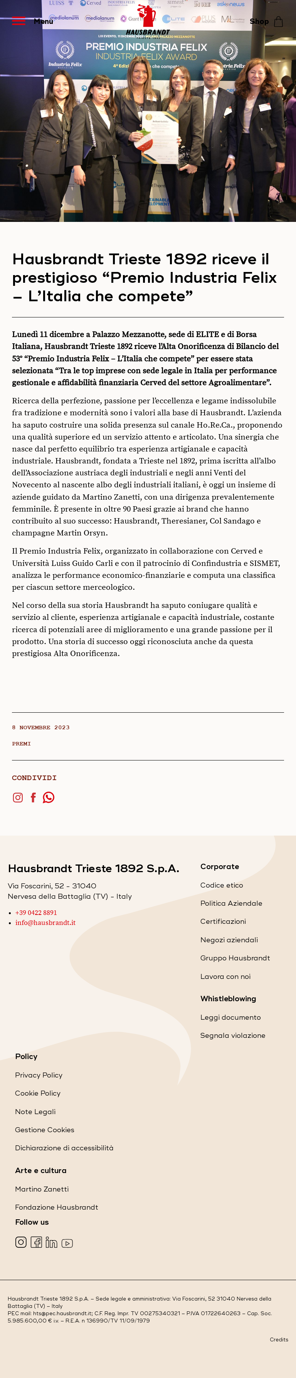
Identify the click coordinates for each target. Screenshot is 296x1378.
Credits (279, 1340)
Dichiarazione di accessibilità (64, 1149)
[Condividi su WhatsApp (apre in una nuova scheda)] (50, 800)
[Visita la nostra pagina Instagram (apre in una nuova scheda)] (22, 1243)
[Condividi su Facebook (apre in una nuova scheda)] (35, 800)
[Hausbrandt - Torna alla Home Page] (148, 21)
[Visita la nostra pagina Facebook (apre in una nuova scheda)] (37, 1243)
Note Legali (35, 1113)
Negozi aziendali (229, 941)
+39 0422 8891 (36, 913)
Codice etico (221, 887)
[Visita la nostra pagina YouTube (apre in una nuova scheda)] (68, 1243)
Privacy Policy (38, 1077)
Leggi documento (230, 1019)
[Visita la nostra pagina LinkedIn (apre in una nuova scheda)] (52, 1243)
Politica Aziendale (231, 905)
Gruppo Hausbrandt (235, 960)
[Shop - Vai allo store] (267, 21)
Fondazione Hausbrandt (56, 1209)
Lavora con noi (225, 978)
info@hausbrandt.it (45, 923)
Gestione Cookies (44, 1130)
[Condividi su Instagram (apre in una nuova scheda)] (19, 800)
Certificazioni (223, 923)
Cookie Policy (38, 1095)
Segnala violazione (233, 1037)
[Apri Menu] (23, 21)
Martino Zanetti (42, 1191)
